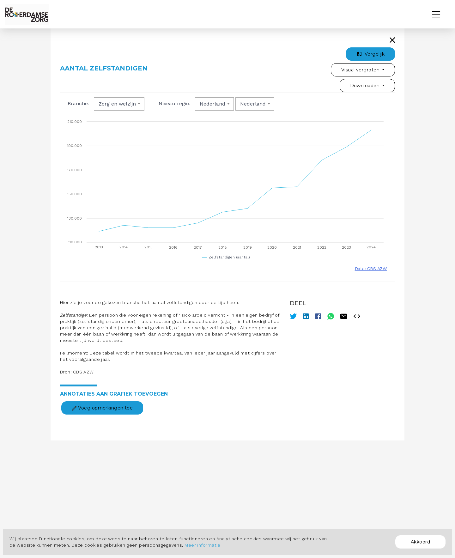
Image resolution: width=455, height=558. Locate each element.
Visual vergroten (361, 70)
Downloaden (365, 85)
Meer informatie (203, 545)
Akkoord (420, 542)
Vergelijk (370, 54)
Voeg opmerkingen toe (102, 408)
